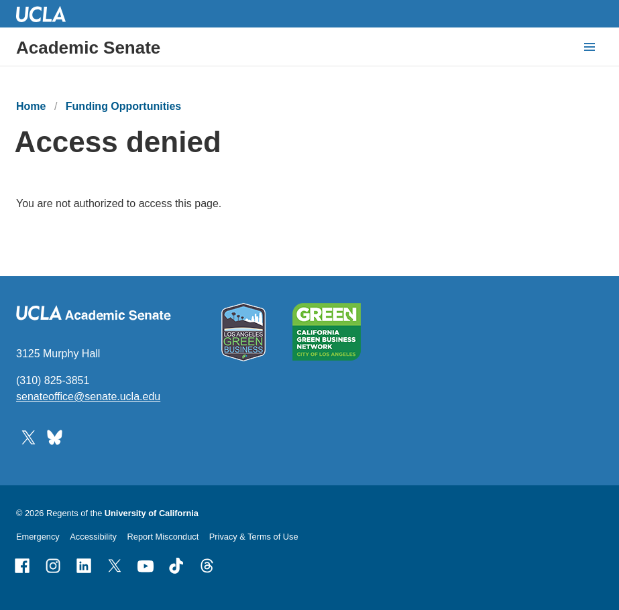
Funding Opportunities (123, 106)
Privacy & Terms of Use (253, 537)
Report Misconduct (163, 537)
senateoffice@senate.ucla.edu (88, 396)
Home (31, 106)
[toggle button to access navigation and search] (589, 47)
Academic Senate (88, 47)
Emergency (38, 537)
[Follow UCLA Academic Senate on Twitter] (28, 436)
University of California (152, 513)
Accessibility (93, 537)
